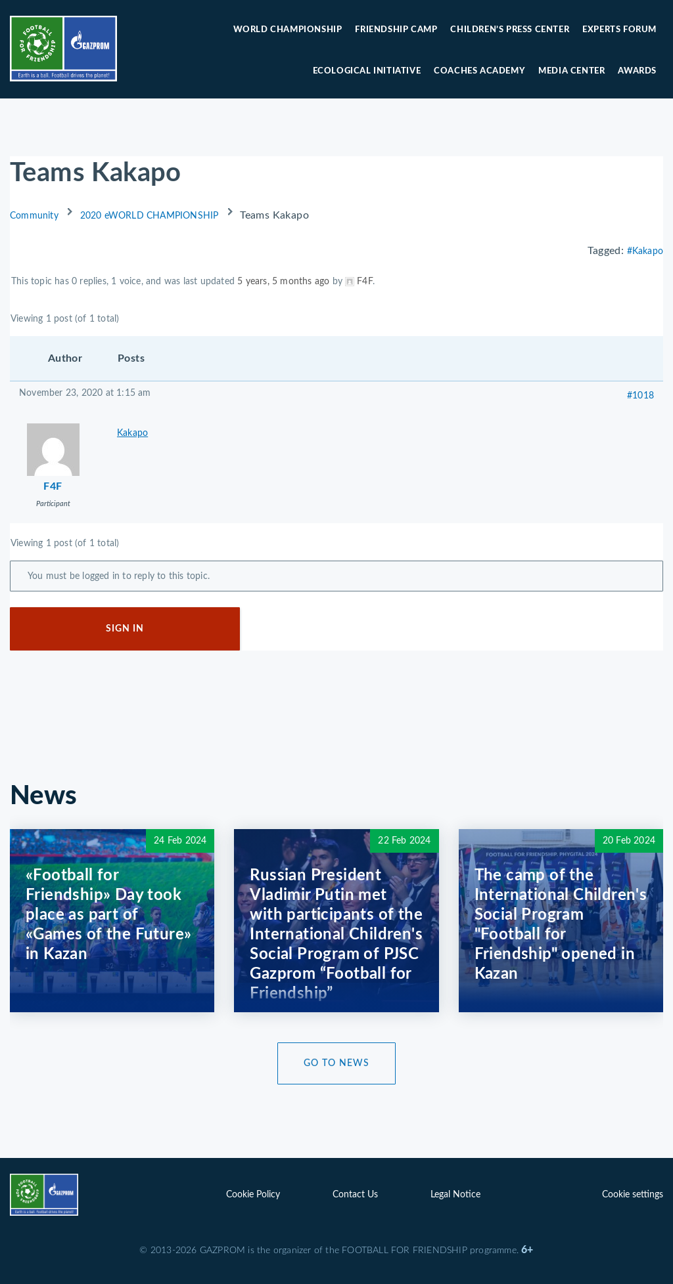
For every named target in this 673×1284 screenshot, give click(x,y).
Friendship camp (396, 30)
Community (34, 216)
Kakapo (132, 433)
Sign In (125, 628)
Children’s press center (509, 30)
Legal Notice (455, 1194)
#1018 (640, 395)
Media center (571, 71)
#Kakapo (645, 251)
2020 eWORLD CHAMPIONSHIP (149, 216)
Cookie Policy (253, 1194)
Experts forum (619, 30)
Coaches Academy (479, 71)
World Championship (287, 30)
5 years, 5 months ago (283, 281)
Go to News (336, 1063)
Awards (637, 71)
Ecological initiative (367, 71)
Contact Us (355, 1194)
